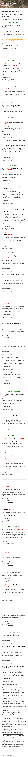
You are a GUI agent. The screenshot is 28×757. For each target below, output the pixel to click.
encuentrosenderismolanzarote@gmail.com (13, 733)
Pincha (9, 354)
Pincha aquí (10, 80)
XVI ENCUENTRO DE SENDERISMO (9, 4)
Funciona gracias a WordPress (7, 755)
